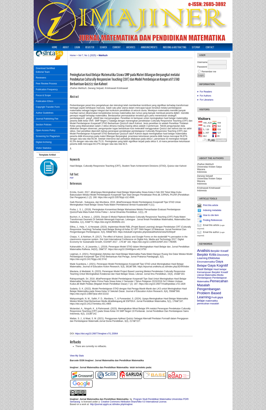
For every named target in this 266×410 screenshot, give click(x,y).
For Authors (205, 95)
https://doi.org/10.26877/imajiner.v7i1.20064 (96, 333)
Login (77, 47)
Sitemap (196, 47)
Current (116, 47)
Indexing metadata (212, 210)
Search (103, 47)
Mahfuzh (103, 55)
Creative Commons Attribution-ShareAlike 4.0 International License (133, 401)
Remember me (209, 71)
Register (89, 47)
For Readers (206, 91)
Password (202, 67)
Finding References (212, 220)
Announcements (149, 47)
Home (54, 47)
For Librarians (206, 99)
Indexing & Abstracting (174, 47)
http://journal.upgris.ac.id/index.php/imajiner (111, 404)
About (66, 47)
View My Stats (77, 355)
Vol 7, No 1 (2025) (87, 55)
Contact (210, 47)
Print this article (210, 205)
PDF (72, 178)
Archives (130, 47)
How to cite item (211, 215)
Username (202, 62)
